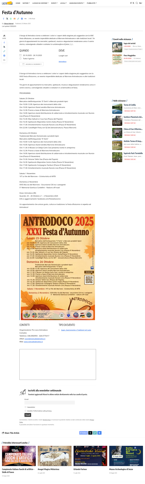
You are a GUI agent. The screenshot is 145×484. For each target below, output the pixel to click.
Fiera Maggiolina (130, 51)
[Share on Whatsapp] (10, 18)
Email (27, 399)
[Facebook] (131, 3)
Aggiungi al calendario (32, 64)
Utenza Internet (8, 23)
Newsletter (30, 408)
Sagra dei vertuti (130, 39)
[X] (133, 3)
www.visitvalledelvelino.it (35, 341)
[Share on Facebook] (3, 18)
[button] (137, 3)
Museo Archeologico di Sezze (121, 471)
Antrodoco (63, 61)
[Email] (14, 18)
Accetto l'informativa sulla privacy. (39, 412)
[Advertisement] (127, 79)
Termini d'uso (47, 421)
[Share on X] (7, 18)
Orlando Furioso (80, 471)
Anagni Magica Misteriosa (48, 471)
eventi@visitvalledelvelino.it (37, 339)
